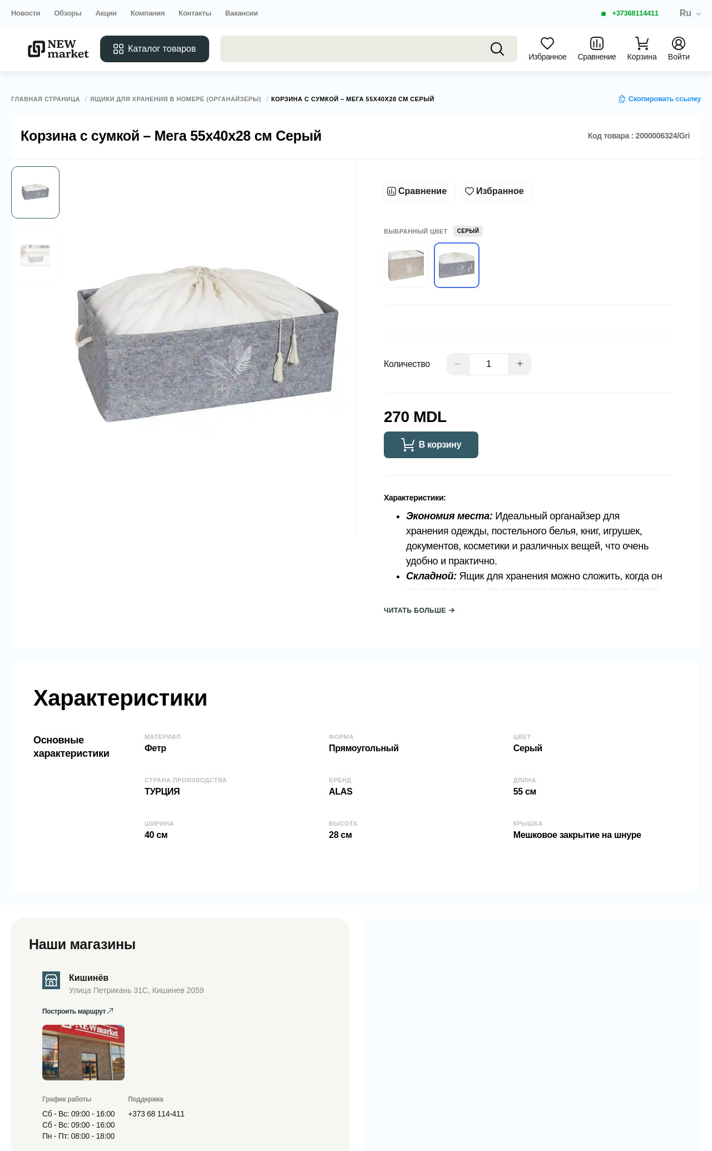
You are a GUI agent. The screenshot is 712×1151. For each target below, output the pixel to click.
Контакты (195, 13)
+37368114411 (635, 13)
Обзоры (67, 13)
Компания (148, 13)
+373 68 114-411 (156, 1113)
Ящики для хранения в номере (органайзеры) (175, 99)
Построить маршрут (77, 1011)
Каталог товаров (154, 49)
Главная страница (45, 99)
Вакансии (241, 13)
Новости (25, 13)
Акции (105, 13)
